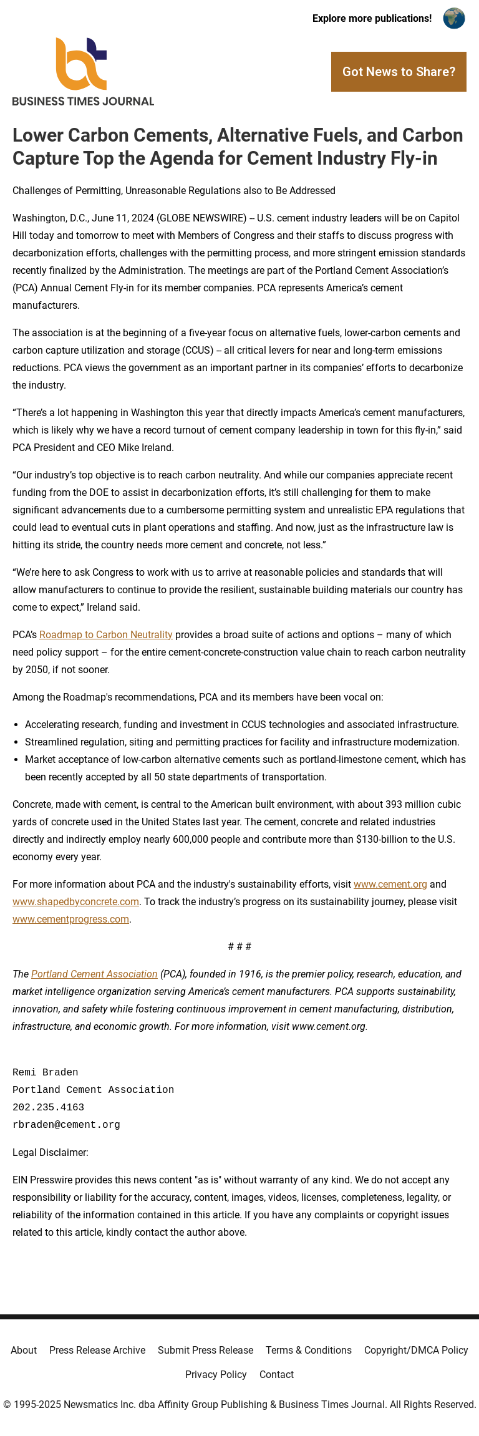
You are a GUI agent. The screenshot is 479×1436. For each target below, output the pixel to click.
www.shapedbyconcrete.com (75, 902)
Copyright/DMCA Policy (416, 1350)
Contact (276, 1374)
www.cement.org (390, 884)
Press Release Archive (97, 1350)
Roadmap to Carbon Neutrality (106, 635)
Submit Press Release (205, 1350)
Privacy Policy (216, 1374)
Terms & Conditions (309, 1350)
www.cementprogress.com (70, 919)
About (24, 1350)
